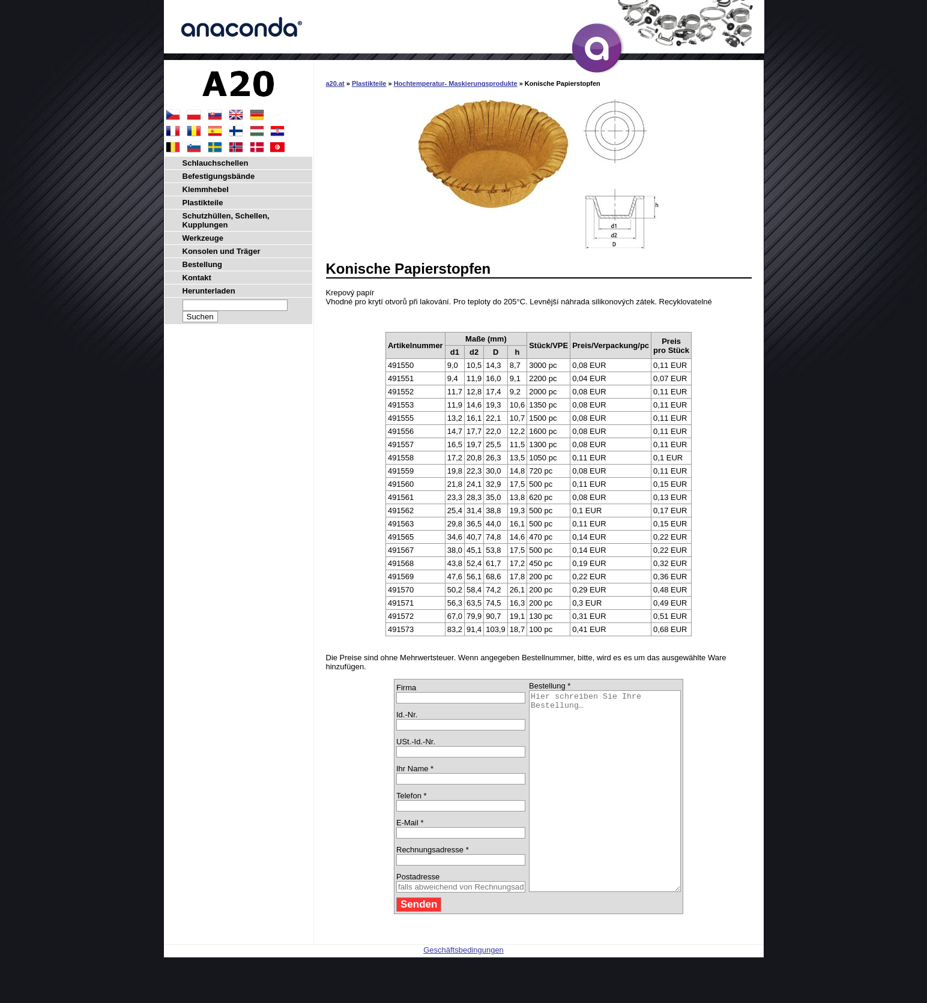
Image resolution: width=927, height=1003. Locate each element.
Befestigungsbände (219, 176)
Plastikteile (369, 83)
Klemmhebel (206, 189)
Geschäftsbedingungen (463, 989)
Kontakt (197, 277)
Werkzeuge (203, 237)
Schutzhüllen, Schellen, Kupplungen (226, 220)
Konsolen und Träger (222, 251)
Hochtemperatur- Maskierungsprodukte (456, 83)
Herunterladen (209, 290)
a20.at (335, 83)
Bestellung (202, 264)
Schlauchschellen (216, 162)
